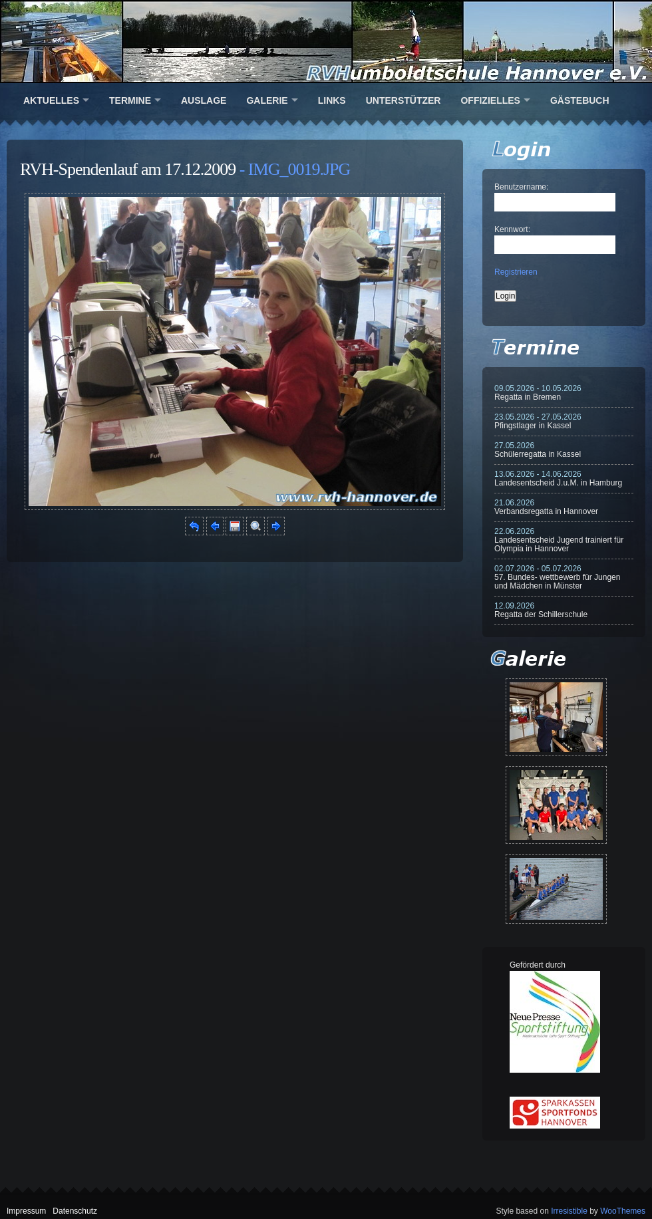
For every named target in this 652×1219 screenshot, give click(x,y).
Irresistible (569, 1211)
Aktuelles (51, 100)
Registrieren (516, 272)
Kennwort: (512, 229)
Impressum (26, 1211)
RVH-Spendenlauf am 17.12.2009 (128, 169)
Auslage (203, 100)
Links (332, 100)
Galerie (266, 100)
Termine (130, 100)
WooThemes (622, 1211)
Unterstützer (403, 100)
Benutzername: (521, 187)
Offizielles (490, 100)
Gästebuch (579, 100)
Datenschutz (75, 1211)
